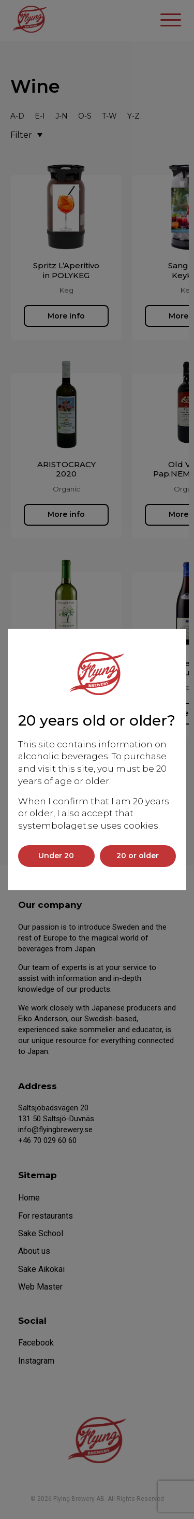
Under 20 (56, 855)
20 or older (137, 855)
